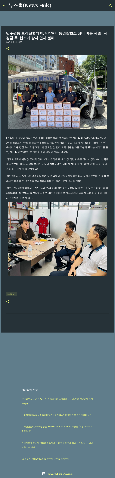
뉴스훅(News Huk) (29, 6)
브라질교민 (11, 294)
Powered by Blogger (57, 473)
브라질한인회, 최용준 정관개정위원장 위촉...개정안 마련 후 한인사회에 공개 (57, 415)
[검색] (55, 5)
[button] (8, 49)
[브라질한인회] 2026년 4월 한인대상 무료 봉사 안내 (45, 459)
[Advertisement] (57, 358)
